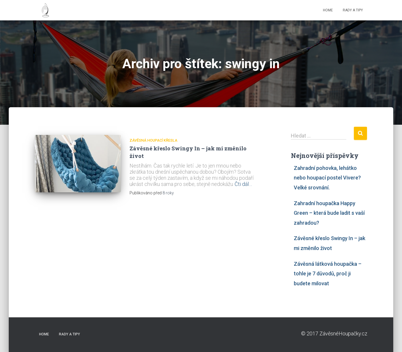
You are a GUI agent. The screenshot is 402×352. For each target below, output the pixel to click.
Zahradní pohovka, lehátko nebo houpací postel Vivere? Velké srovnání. (327, 178)
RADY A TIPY (353, 10)
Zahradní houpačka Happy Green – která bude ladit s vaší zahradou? (329, 213)
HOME (328, 10)
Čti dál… (243, 184)
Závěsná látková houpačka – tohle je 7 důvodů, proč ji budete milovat (327, 273)
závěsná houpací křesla (153, 140)
